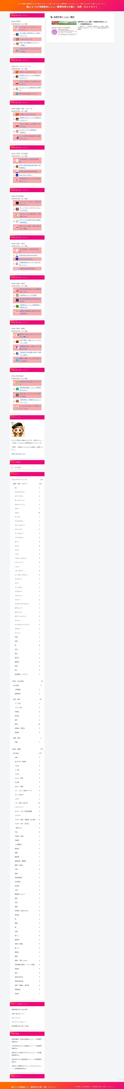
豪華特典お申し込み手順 (19, 1009)
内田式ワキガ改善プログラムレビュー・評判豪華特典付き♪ (27, 1054)
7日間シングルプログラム (27, 72)
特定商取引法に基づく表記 (20, 1026)
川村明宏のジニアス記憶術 (28, 295)
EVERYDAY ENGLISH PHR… (28, 171)
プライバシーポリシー (19, 1022)
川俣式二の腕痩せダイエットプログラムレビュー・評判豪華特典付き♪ (27, 1067)
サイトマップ (16, 1018)
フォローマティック (25, 39)
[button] (43, 467)
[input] (27, 467)
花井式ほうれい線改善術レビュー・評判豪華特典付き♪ (27, 1061)
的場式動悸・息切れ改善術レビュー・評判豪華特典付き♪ (27, 1040)
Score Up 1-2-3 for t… (26, 175)
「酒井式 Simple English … (27, 268)
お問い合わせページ (18, 1013)
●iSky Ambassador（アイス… (28, 93)
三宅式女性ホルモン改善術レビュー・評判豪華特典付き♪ (27, 1047)
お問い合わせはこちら (18, 454)
